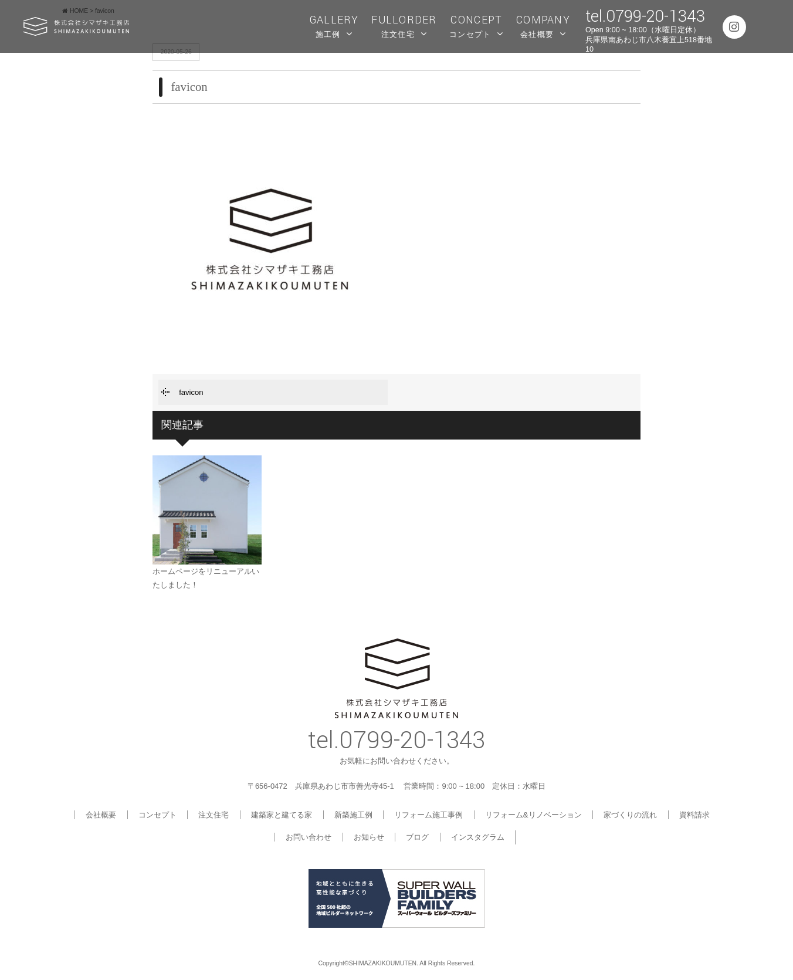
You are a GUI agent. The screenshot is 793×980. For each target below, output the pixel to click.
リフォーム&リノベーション (533, 814)
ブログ (417, 837)
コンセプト (476, 25)
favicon (191, 392)
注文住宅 (403, 25)
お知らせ (369, 837)
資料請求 (694, 814)
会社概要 (543, 25)
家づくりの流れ (630, 814)
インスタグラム (477, 837)
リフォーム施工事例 (428, 814)
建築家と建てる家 (281, 814)
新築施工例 (353, 814)
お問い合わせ (308, 837)
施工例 (334, 25)
